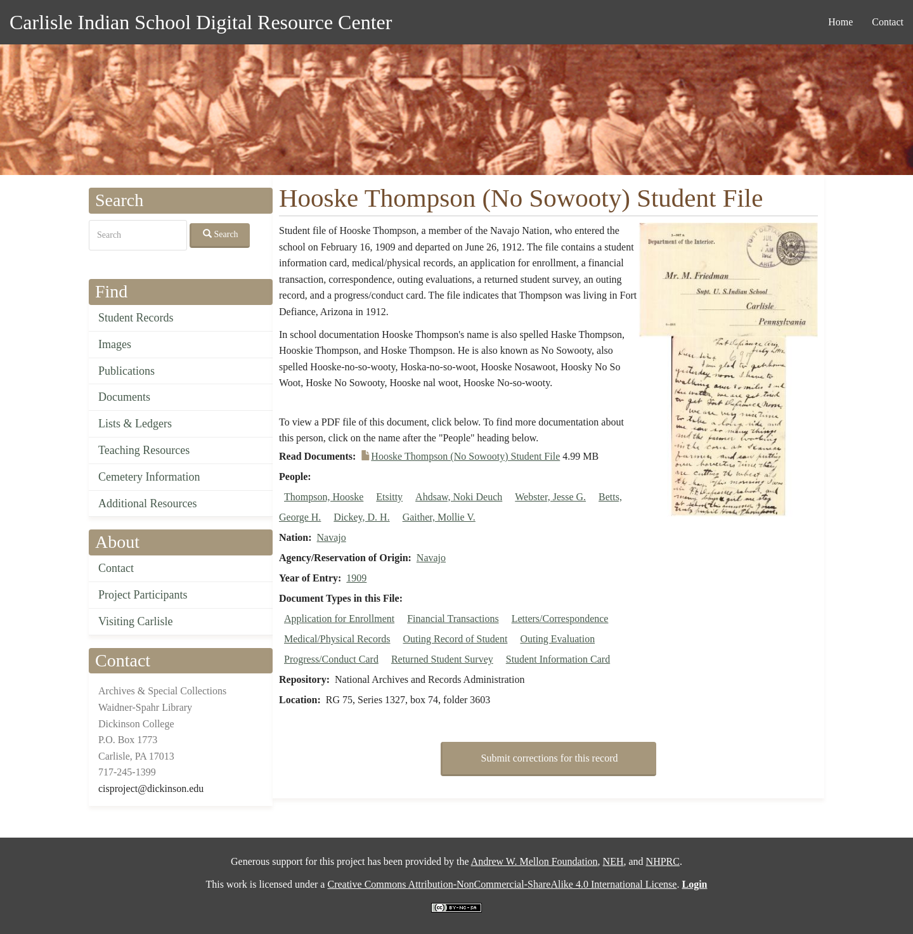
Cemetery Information (149, 476)
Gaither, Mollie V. (439, 517)
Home (840, 21)
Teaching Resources (144, 450)
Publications (126, 371)
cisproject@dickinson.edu (151, 788)
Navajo (331, 537)
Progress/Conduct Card (331, 659)
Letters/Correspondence (560, 618)
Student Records (136, 317)
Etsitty (389, 496)
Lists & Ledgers (135, 423)
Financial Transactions (452, 618)
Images (114, 344)
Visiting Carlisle (135, 621)
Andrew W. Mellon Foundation (534, 861)
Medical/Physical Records (337, 638)
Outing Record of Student (455, 638)
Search (220, 234)
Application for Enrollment (339, 618)
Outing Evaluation (557, 638)
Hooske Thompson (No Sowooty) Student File (465, 456)
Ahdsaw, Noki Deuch (458, 496)
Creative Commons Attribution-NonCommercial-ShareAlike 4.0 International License (502, 884)
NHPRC (663, 861)
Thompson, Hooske (323, 496)
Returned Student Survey (442, 659)
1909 (356, 578)
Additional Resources (147, 503)
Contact (887, 21)
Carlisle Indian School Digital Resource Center (201, 22)
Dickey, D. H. (361, 517)
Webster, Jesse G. (550, 496)
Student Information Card (558, 659)
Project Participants (142, 594)
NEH (613, 861)
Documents (124, 397)
